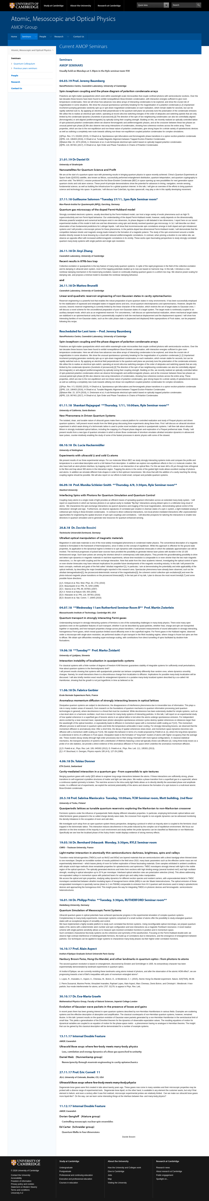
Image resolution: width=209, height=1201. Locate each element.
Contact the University (20, 1175)
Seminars (26, 36)
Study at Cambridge (54, 5)
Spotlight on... (162, 1179)
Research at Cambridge (109, 5)
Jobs (110, 1175)
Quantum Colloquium (24, 63)
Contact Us (78, 36)
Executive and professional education (75, 1179)
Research (58, 36)
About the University (80, 5)
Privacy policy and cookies (22, 1184)
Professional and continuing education (76, 1175)
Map (110, 1179)
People (42, 36)
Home (14, 36)
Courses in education (68, 1183)
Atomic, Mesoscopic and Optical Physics (31, 51)
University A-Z (17, 1193)
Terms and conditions (20, 1190)
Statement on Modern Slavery (24, 1187)
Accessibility (16, 1178)
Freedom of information (21, 1181)
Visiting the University (117, 1183)
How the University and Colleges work (124, 1167)
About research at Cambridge (169, 1171)
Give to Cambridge (116, 1171)
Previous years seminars (25, 68)
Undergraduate (66, 1167)
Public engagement (164, 1175)
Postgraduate (65, 1171)
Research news (163, 1167)
